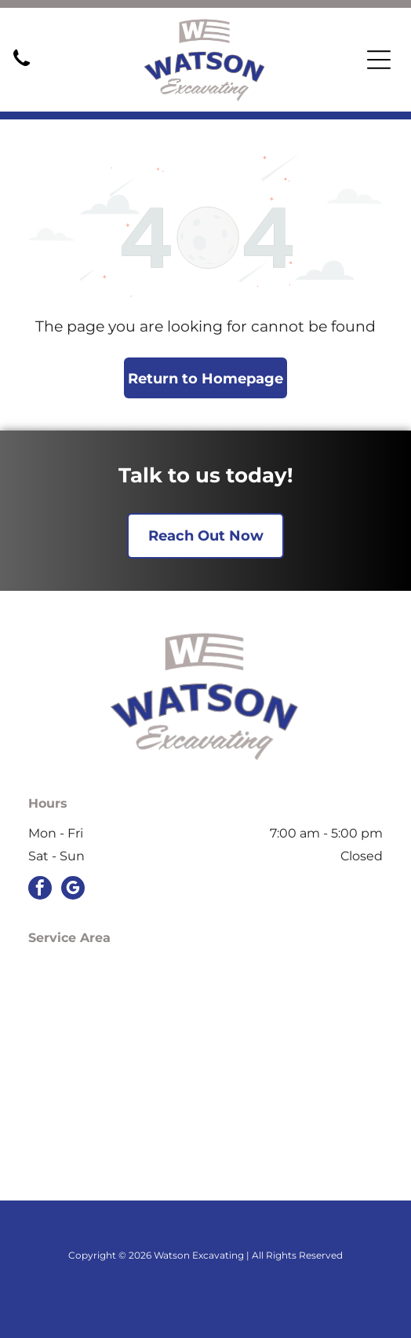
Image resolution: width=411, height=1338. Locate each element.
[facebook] (40, 890)
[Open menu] (379, 59)
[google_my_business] (73, 890)
